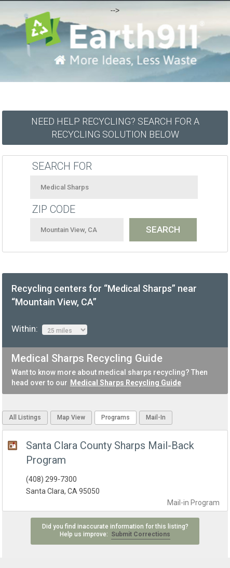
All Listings (25, 417)
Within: (49, 329)
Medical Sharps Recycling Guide (125, 382)
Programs (115, 417)
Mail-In (156, 417)
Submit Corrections (140, 534)
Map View (71, 417)
